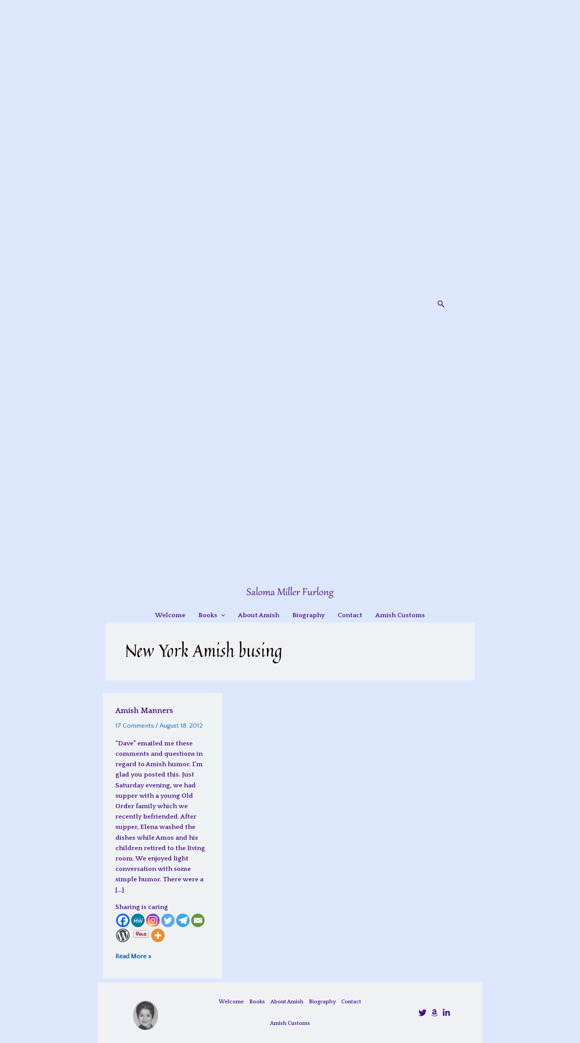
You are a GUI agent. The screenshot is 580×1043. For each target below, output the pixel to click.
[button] (441, 304)
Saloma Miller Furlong (290, 592)
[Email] (198, 920)
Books (257, 1002)
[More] (158, 935)
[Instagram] (153, 920)
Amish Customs (290, 1023)
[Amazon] (434, 1013)
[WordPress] (123, 935)
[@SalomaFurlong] (422, 1013)
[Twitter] (168, 920)
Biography (322, 1002)
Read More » (133, 956)
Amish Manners (144, 710)
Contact (351, 1002)
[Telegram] (183, 920)
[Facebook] (123, 920)
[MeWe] (138, 920)
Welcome (231, 1002)
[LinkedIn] (446, 1013)
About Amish (286, 1002)
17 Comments (134, 725)
